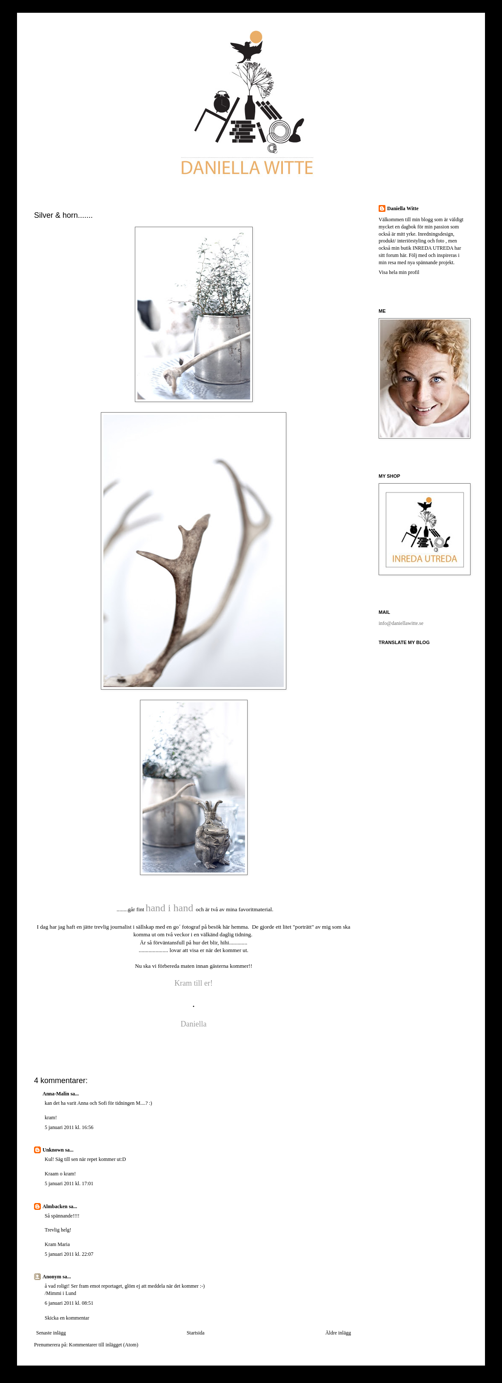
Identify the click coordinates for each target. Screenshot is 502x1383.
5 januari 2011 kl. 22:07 (69, 1254)
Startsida (196, 1333)
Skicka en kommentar (67, 1318)
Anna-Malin (56, 1094)
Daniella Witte (403, 208)
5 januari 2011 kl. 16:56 (69, 1127)
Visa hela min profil (399, 272)
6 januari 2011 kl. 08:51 (69, 1303)
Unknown (53, 1150)
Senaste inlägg (51, 1333)
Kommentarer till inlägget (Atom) (103, 1345)
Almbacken (55, 1206)
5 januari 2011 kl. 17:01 (69, 1183)
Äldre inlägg (338, 1333)
